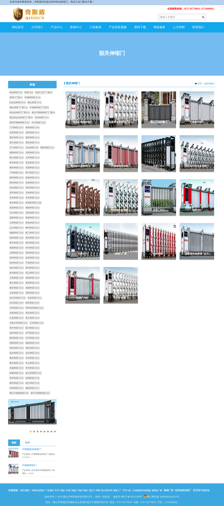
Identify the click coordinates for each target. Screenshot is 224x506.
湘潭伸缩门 (16, 217)
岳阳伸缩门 (32, 212)
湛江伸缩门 (16, 142)
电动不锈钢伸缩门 (20, 122)
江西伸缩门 (16, 222)
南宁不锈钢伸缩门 (40, 393)
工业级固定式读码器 (141, 490)
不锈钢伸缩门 (32, 97)
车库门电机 (71, 490)
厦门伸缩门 (32, 232)
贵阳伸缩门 (32, 278)
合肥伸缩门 (16, 253)
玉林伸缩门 (32, 192)
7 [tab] (51, 431)
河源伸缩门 (32, 167)
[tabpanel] (32, 410)
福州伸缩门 (16, 238)
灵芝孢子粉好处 (201, 490)
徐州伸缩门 (16, 273)
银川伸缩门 (32, 328)
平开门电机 (60, 490)
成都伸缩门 (32, 288)
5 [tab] (44, 431)
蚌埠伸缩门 (16, 258)
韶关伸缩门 (210, 83)
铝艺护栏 (108, 490)
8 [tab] (54, 431)
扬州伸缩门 (16, 383)
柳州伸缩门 (16, 177)
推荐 (27, 442)
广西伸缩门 (16, 172)
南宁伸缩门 (32, 172)
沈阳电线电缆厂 (183, 490)
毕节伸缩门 (32, 333)
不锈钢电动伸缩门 (31, 449)
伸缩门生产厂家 (43, 92)
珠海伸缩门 (32, 127)
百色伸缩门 (16, 197)
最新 (14, 442)
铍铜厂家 (168, 490)
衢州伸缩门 (16, 358)
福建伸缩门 (16, 232)
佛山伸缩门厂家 (19, 107)
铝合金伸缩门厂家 (20, 112)
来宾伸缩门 (32, 187)
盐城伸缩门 (32, 378)
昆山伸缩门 (32, 273)
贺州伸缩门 (16, 192)
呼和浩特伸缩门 (34, 308)
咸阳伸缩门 (32, 388)
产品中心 (56, 29)
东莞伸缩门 (16, 132)
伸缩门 (28, 92)
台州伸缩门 (32, 358)
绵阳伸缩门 (16, 343)
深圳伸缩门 (32, 132)
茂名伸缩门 (32, 142)
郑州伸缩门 (32, 243)
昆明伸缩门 (32, 283)
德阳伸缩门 (32, 343)
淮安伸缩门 (16, 378)
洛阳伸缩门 (16, 248)
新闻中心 (75, 29)
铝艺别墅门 (25, 490)
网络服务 (159, 29)
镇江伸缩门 (32, 383)
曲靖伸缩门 (16, 338)
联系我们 (198, 27)
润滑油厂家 (157, 490)
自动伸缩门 (42, 117)
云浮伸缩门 (32, 157)
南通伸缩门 (16, 373)
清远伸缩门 (32, 162)
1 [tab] (30, 431)
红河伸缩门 (32, 338)
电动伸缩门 (16, 92)
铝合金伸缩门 (17, 102)
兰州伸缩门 (36, 323)
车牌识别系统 (38, 490)
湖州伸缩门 (32, 348)
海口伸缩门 (32, 318)
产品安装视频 (117, 29)
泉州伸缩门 (32, 238)
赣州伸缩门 (32, 227)
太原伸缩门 (16, 293)
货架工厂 (117, 490)
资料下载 (140, 27)
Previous (12, 416)
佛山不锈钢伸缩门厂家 (43, 112)
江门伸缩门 (16, 147)
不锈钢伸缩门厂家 (39, 107)
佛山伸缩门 (34, 102)
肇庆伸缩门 (32, 137)
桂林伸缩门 (32, 177)
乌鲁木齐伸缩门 (19, 323)
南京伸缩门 (16, 268)
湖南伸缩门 (32, 207)
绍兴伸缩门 (16, 348)
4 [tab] (41, 431)
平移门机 (100, 490)
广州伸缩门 (16, 127)
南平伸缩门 (16, 243)
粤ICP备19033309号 (131, 496)
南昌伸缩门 (32, 222)
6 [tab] (47, 431)
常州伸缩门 (32, 368)
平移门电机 (82, 490)
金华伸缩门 (32, 353)
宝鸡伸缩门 (16, 388)
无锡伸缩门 (16, 368)
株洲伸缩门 (32, 217)
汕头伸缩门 (31, 147)
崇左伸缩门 (16, 187)
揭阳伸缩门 (16, 152)
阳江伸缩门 (16, 157)
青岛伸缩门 (32, 313)
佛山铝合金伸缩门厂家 (21, 117)
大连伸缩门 (16, 318)
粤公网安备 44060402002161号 (161, 496)
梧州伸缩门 (16, 182)
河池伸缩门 (32, 197)
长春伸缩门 (34, 298)
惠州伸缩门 (16, 137)
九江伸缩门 (16, 227)
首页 (200, 83)
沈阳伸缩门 (32, 293)
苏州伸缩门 (32, 268)
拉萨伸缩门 (16, 333)
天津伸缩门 (16, 308)
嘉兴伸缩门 (16, 353)
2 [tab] (34, 431)
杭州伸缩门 (32, 258)
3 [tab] (37, 431)
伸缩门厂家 (16, 97)
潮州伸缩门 (47, 147)
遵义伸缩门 (16, 283)
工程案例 (95, 29)
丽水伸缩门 (16, 363)
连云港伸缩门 (33, 373)
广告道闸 (49, 490)
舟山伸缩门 (32, 363)
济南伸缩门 (16, 313)
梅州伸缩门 (16, 167)
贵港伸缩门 (16, 207)
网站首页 (18, 27)
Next (53, 416)
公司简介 (37, 29)
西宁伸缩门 (16, 328)
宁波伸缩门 (32, 263)
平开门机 (127, 490)
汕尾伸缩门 (32, 152)
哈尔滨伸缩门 (17, 298)
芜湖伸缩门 (32, 253)
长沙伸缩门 (16, 212)
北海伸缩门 (32, 182)
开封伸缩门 (32, 248)
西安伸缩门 (32, 303)
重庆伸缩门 (16, 288)
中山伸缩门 (39, 122)
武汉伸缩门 (16, 303)
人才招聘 (179, 27)
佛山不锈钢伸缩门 (19, 393)
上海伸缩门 (16, 278)
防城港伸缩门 (33, 202)
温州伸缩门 (16, 263)
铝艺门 (91, 490)
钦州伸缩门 (16, 202)
